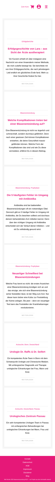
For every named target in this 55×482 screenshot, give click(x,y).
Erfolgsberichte (27, 41)
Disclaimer (27, 473)
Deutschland (34, 345)
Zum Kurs (25, 7)
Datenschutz (27, 462)
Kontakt (27, 459)
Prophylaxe (35, 188)
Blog (27, 476)
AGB (27, 466)
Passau (37, 409)
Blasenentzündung (27, 113)
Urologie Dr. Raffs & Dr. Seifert (27, 351)
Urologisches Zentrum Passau (27, 416)
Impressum (27, 469)
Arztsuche (20, 345)
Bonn (27, 345)
